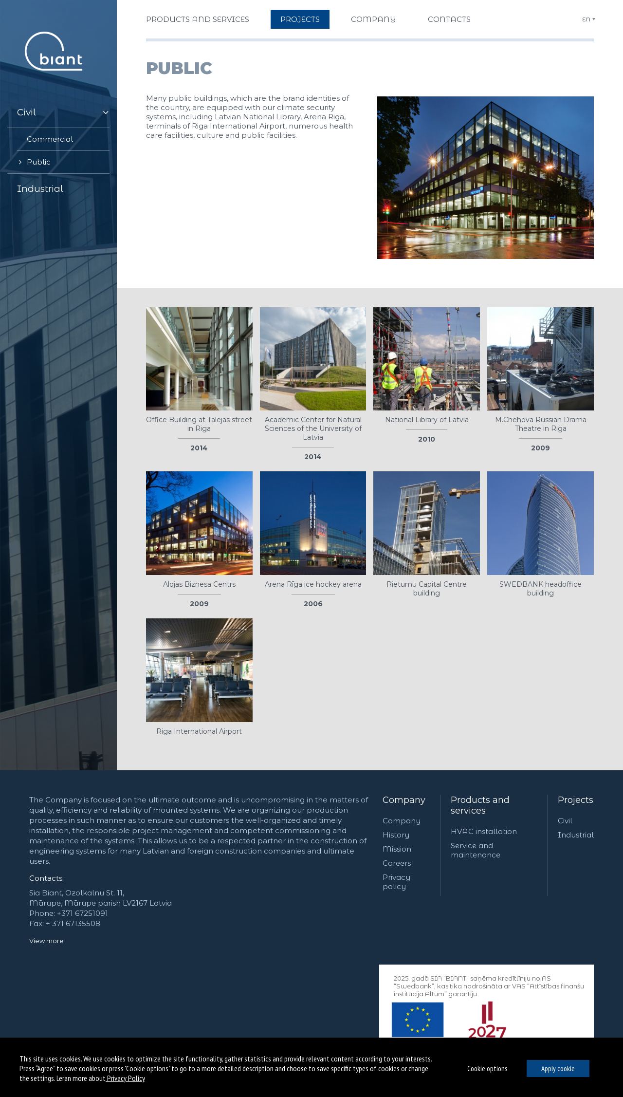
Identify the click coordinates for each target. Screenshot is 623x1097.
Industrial (40, 188)
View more (46, 941)
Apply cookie (558, 1068)
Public (39, 162)
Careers (397, 863)
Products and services (197, 19)
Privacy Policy (125, 1078)
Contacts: (46, 878)
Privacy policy (396, 882)
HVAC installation (484, 831)
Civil (26, 112)
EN (586, 19)
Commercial (50, 139)
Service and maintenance (475, 850)
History (396, 834)
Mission (397, 849)
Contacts (449, 19)
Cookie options (487, 1068)
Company (373, 19)
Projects (300, 19)
